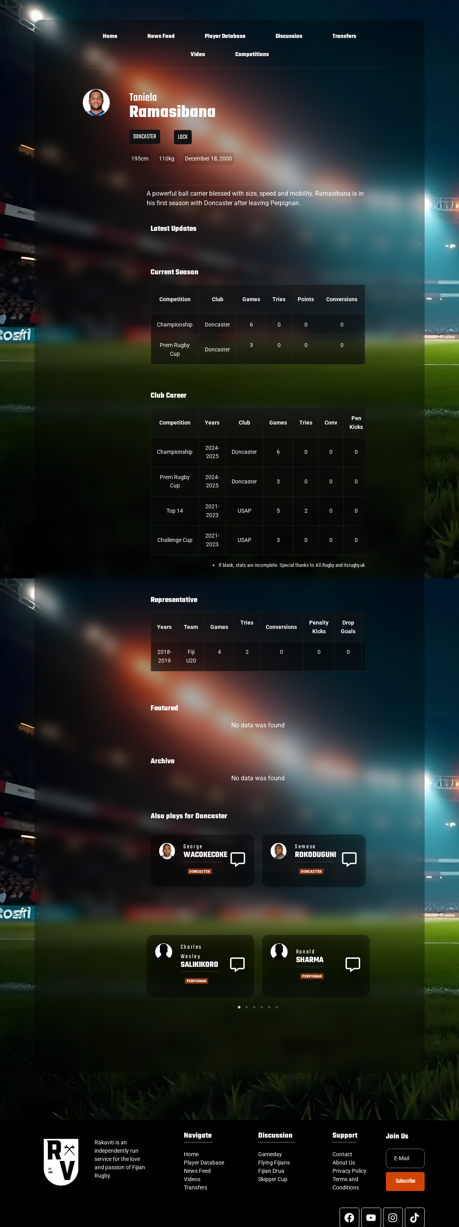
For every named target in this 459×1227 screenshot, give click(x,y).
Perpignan (196, 981)
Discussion (289, 36)
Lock (183, 137)
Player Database (225, 36)
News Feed (161, 36)
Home (110, 36)
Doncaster (144, 137)
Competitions (252, 54)
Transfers (344, 36)
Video (198, 54)
